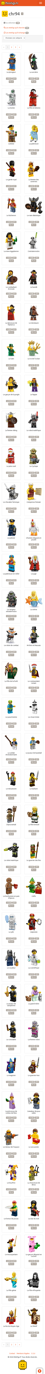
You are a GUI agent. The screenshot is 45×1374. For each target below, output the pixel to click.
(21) (34, 189)
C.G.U (33, 1353)
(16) (34, 583)
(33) (11, 977)
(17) (11, 511)
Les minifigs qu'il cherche (16, 28)
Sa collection (12, 23)
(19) (11, 153)
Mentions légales (23, 1353)
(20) (11, 117)
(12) (11, 189)
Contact (12, 1353)
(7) (34, 225)
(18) (34, 332)
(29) (11, 547)
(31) (34, 547)
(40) (11, 798)
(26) (11, 475)
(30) (11, 941)
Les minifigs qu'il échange (16, 33)
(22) (11, 296)
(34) (11, 870)
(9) (11, 225)
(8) (34, 81)
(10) (11, 1013)
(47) (11, 1335)
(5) (11, 81)
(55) (11, 1049)
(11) (34, 153)
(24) (34, 1120)
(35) (11, 1264)
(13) (34, 117)
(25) (34, 404)
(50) (34, 762)
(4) (11, 690)
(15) (34, 296)
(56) (34, 941)
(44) (11, 726)
